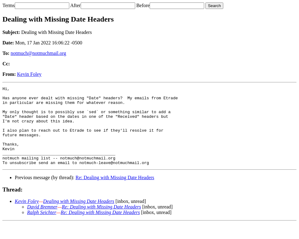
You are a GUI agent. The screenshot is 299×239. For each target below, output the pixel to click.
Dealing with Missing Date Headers (78, 217)
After (75, 5)
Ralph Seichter (41, 228)
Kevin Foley (29, 74)
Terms (8, 5)
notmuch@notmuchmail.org (38, 53)
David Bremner (42, 222)
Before (143, 5)
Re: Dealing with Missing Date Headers (114, 193)
